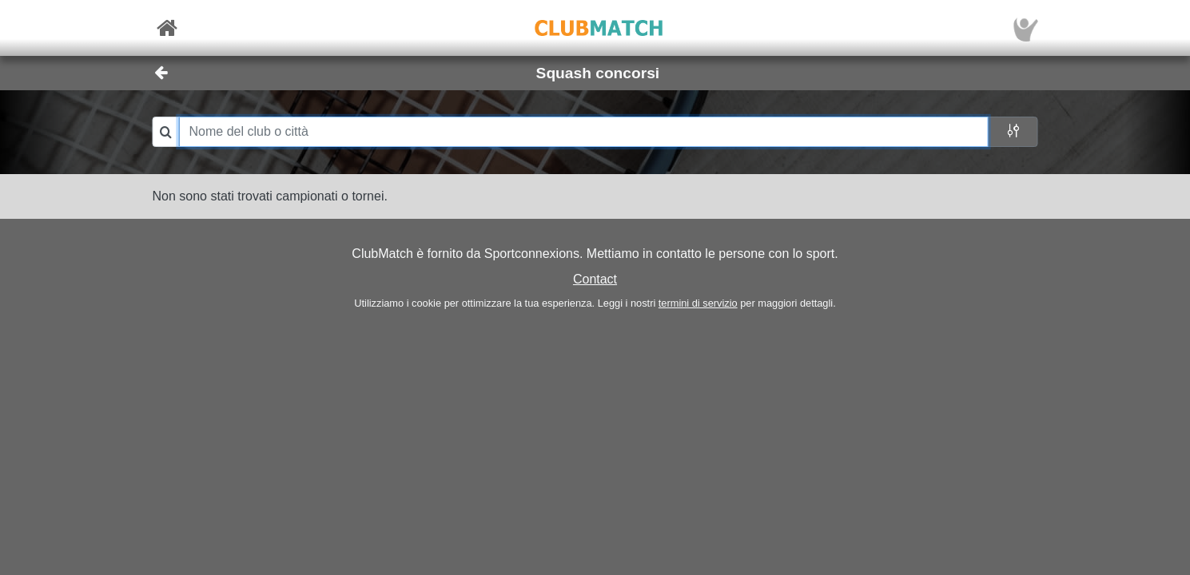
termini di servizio (698, 303)
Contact (595, 279)
